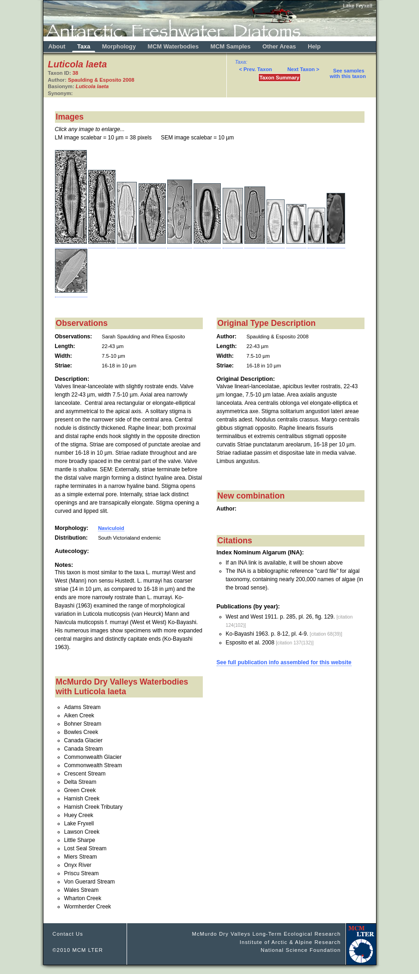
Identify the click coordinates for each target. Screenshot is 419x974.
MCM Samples (231, 46)
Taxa (83, 46)
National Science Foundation (300, 950)
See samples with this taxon (348, 73)
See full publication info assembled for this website (284, 662)
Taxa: (241, 62)
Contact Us (68, 934)
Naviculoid (111, 528)
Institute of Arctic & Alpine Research (290, 942)
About (57, 46)
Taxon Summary (279, 77)
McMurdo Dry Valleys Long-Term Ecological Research (266, 934)
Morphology (119, 46)
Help (314, 46)
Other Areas (280, 46)
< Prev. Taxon (255, 69)
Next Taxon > (303, 69)
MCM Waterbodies (174, 46)
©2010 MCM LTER (78, 950)
